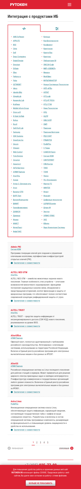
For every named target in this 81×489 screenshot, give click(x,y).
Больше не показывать (40, 483)
